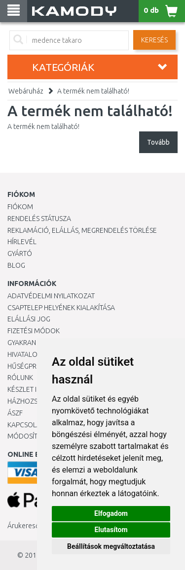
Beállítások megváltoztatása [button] (111, 546)
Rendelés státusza (39, 218)
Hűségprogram (34, 366)
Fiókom (20, 207)
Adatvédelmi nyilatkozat (51, 296)
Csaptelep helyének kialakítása (61, 308)
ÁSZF (15, 413)
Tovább (158, 142)
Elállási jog (28, 319)
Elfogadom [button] (111, 513)
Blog (16, 265)
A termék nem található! (93, 91)
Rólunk (20, 377)
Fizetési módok (33, 331)
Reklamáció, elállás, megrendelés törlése (82, 230)
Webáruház (25, 91)
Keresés (154, 40)
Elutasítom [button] (110, 530)
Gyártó (19, 253)
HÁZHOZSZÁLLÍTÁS (36, 401)
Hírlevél (22, 242)
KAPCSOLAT (25, 425)
